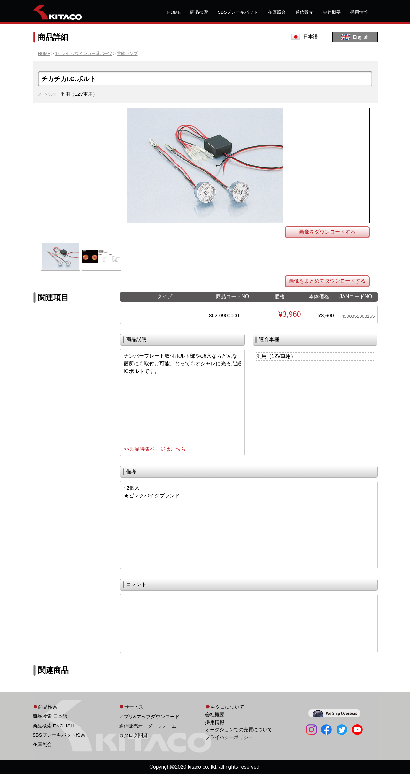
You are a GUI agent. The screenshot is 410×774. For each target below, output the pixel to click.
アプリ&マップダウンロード (149, 716)
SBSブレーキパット (238, 12)
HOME (174, 12)
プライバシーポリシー (229, 737)
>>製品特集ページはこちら (155, 449)
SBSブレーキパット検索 (59, 735)
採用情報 (359, 12)
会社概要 (332, 12)
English (354, 37)
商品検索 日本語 (50, 716)
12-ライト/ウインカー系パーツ (83, 53)
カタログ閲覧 (133, 735)
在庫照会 (277, 12)
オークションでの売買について (238, 729)
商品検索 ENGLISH (53, 725)
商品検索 (199, 12)
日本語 (304, 37)
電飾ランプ (127, 53)
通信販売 (304, 12)
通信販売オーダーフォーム (147, 726)
